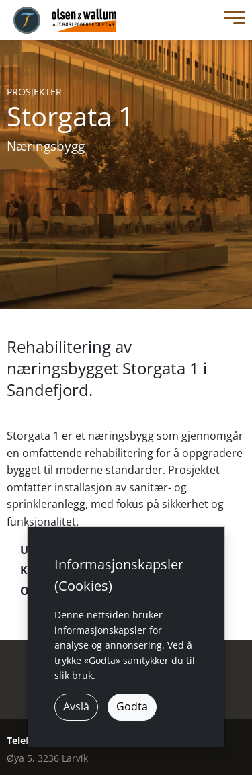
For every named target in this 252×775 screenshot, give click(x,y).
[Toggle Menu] (231, 20)
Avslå (76, 706)
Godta (132, 706)
